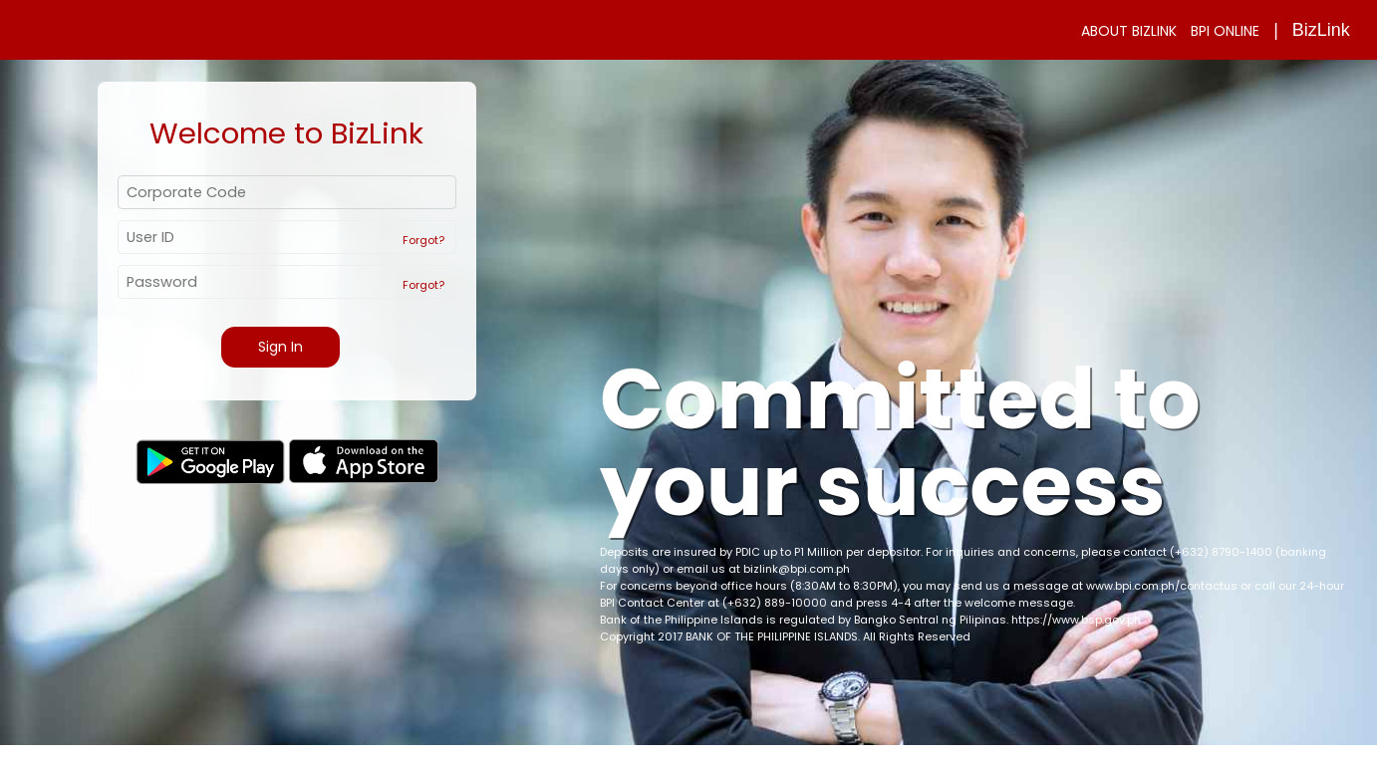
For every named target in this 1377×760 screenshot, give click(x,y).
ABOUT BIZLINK (1129, 31)
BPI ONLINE (1225, 31)
